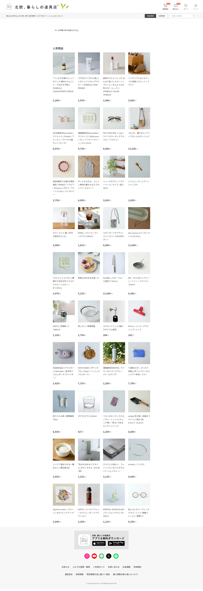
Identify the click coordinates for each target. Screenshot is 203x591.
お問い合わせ (113, 567)
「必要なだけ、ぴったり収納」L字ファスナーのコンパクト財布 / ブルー (139, 371)
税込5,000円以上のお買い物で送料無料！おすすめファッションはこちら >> (34, 16)
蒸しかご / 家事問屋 (86, 326)
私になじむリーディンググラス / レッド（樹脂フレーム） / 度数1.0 (138, 512)
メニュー (196, 9)
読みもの (176, 9)
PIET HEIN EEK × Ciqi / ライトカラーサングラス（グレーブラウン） (113, 136)
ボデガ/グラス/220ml (87, 416)
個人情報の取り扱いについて (125, 574)
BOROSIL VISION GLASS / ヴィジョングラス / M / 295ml (113, 512)
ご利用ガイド (99, 567)
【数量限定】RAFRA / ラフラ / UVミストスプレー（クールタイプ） (113, 371)
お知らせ (66, 567)
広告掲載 (126, 567)
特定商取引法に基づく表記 (98, 574)
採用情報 (80, 574)
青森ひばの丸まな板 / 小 (88, 277)
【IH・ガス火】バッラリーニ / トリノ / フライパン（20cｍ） (139, 281)
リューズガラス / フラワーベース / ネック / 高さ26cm (113, 184)
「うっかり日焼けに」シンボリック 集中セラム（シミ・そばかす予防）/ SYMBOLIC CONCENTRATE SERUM (63, 85)
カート (186, 9)
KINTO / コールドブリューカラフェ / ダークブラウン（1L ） (88, 512)
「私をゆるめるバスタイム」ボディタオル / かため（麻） (89, 467)
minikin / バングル (136, 464)
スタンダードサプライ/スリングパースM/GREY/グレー (113, 236)
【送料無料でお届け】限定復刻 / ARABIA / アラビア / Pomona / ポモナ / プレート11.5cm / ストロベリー (64, 188)
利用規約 (137, 567)
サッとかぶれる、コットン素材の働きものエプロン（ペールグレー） (88, 184)
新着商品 (165, 9)
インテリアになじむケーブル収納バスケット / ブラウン (139, 81)
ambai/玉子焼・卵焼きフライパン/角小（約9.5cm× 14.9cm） (139, 419)
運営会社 (69, 574)
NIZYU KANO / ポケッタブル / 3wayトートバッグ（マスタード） (89, 371)
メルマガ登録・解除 (81, 567)
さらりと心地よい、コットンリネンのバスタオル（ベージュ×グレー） (113, 467)
